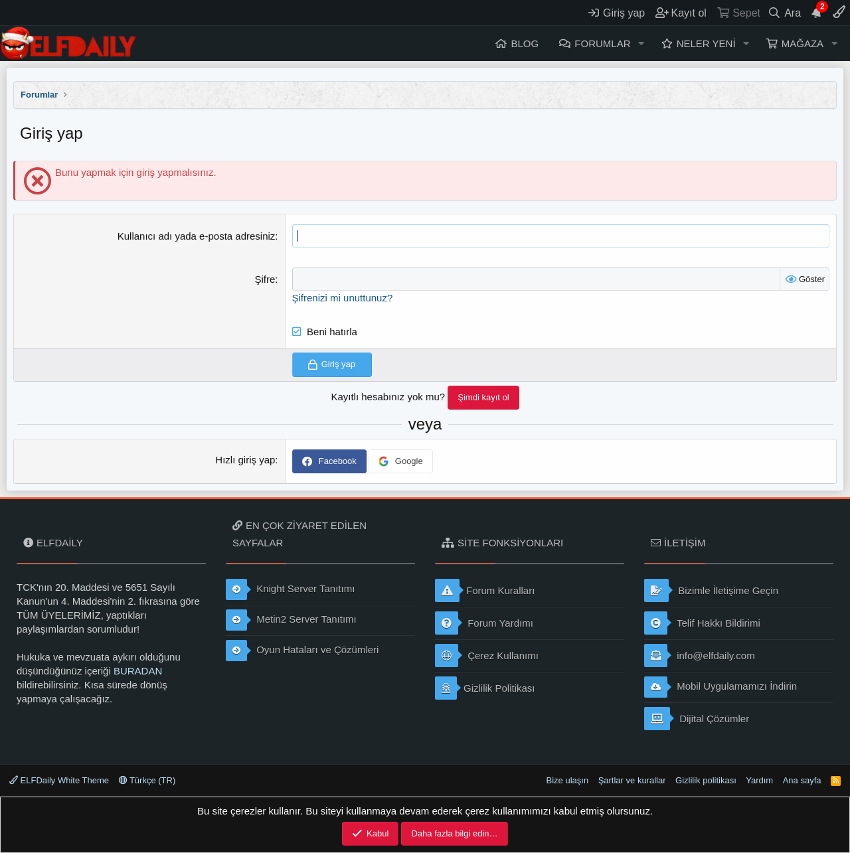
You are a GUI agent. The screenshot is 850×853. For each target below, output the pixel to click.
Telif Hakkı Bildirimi (702, 623)
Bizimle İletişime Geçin (711, 590)
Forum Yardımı (484, 623)
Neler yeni (706, 43)
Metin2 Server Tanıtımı (291, 620)
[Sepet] (738, 12)
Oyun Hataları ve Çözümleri (302, 650)
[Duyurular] (817, 13)
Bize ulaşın (568, 780)
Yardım (759, 780)
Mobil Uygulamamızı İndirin (720, 687)
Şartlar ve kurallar (632, 780)
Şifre (265, 279)
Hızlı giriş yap (245, 459)
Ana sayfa (802, 780)
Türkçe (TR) (147, 780)
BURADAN (138, 670)
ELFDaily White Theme (59, 780)
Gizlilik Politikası (485, 688)
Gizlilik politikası (705, 780)
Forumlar (602, 43)
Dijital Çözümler (696, 718)
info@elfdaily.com (699, 655)
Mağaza (802, 43)
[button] (641, 43)
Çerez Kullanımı (487, 655)
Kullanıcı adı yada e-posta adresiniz (197, 236)
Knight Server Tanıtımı (290, 589)
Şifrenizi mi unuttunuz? (342, 297)
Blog (525, 43)
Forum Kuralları (485, 590)
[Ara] (784, 12)
